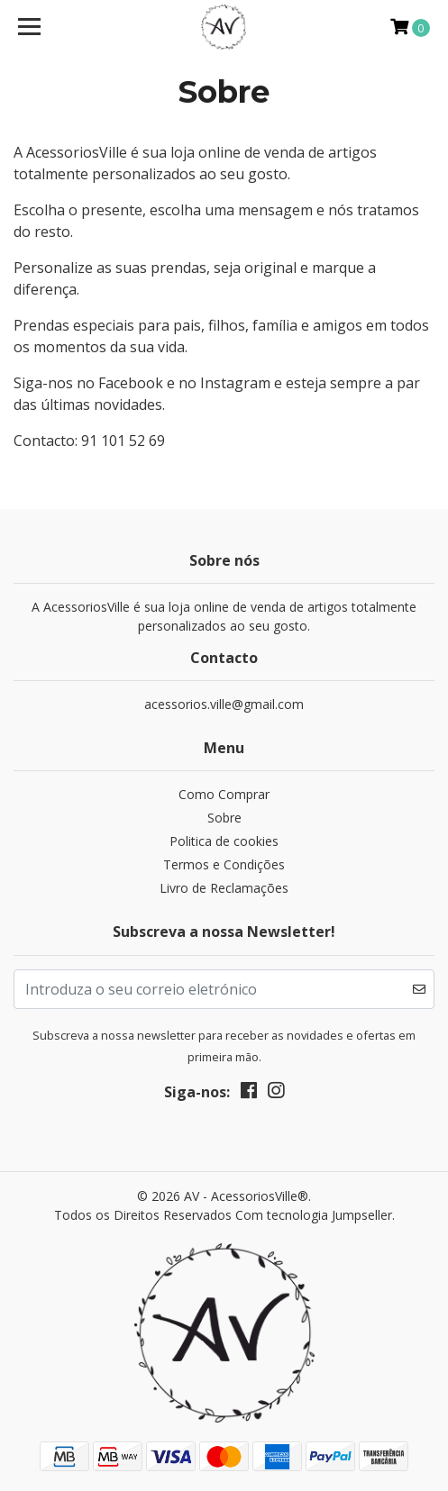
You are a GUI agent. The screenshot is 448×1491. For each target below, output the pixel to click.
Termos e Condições (224, 864)
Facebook (132, 383)
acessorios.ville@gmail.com (224, 704)
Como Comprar (224, 794)
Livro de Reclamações (224, 887)
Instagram (237, 383)
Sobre (224, 817)
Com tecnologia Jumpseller (313, 1214)
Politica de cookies (224, 841)
